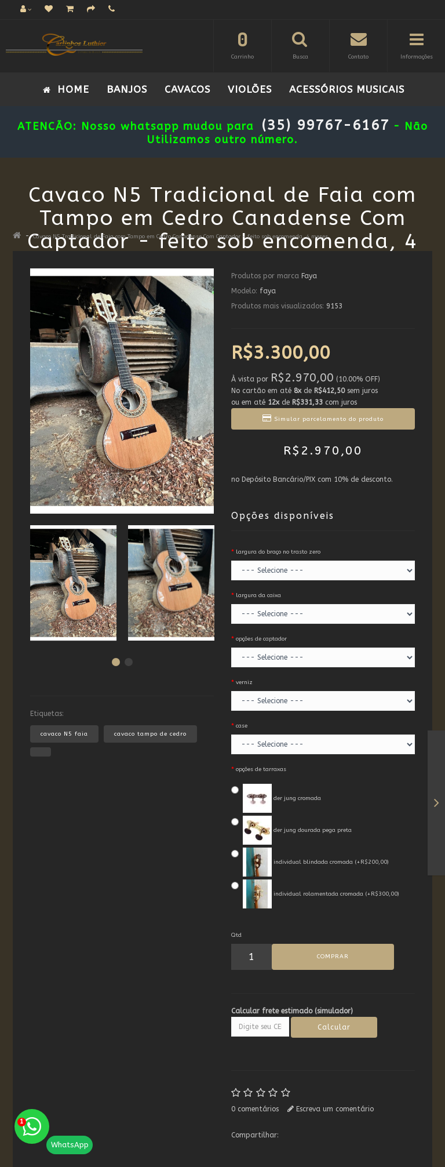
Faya (309, 276)
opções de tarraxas (261, 769)
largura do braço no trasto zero (278, 551)
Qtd (236, 935)
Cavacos (187, 89)
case (241, 725)
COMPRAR (333, 956)
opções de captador (261, 638)
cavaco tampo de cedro (150, 733)
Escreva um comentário (330, 1109)
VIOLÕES (250, 89)
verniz (244, 682)
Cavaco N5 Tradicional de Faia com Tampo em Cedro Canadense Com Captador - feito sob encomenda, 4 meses (180, 236)
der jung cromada (276, 798)
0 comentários (255, 1109)
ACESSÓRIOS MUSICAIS (346, 89)
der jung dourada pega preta (291, 830)
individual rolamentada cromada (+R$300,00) (315, 893)
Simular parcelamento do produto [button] (323, 418)
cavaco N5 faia (64, 733)
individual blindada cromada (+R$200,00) (310, 862)
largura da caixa (258, 595)
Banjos (127, 89)
